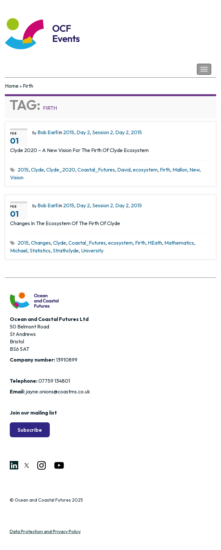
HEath (155, 242)
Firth (165, 169)
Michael (18, 250)
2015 (68, 132)
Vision (16, 177)
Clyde (37, 169)
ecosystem (145, 169)
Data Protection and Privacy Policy (45, 531)
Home (12, 86)
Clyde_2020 (60, 169)
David (124, 169)
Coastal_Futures (96, 169)
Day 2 (83, 132)
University (92, 250)
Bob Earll (47, 132)
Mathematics (179, 242)
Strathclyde (66, 250)
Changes (41, 242)
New (194, 169)
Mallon (180, 169)
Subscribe (30, 430)
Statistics (40, 250)
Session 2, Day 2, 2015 (117, 132)
